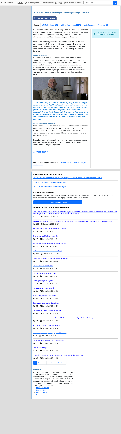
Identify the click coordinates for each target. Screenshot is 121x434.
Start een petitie (32, 3)
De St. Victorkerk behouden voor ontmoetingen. (49, 187)
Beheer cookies (42, 392)
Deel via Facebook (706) (44, 18)
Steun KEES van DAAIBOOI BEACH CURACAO (50, 182)
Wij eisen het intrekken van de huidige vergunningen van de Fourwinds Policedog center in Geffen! (67, 178)
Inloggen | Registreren (64, 3)
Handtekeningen (71, 25)
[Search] (98, 3)
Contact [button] (78, 3)
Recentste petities (47, 3)
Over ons (39, 395)
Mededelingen (50, 25)
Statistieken (89, 25)
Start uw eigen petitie (58, 202)
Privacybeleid (103, 25)
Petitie (36, 25)
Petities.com (7, 2)
